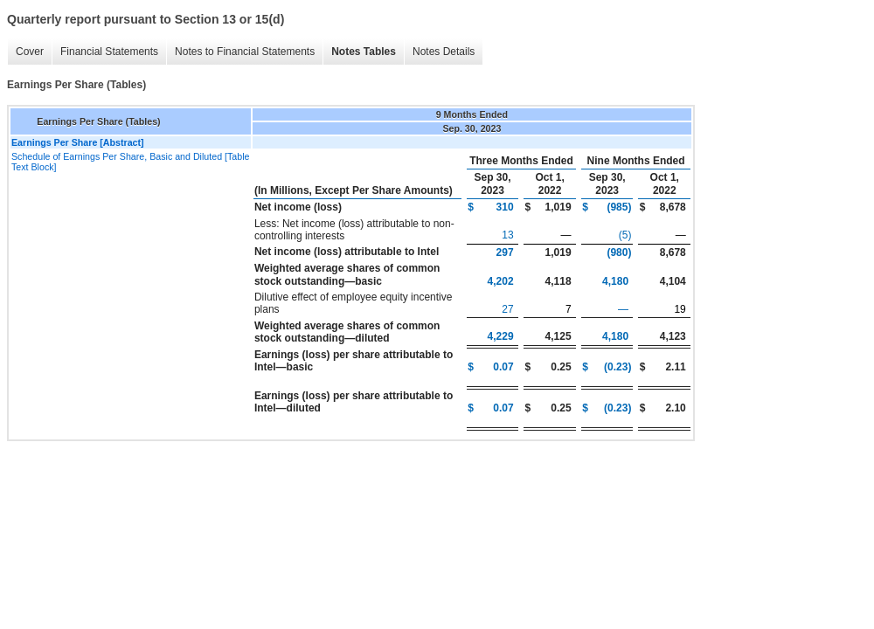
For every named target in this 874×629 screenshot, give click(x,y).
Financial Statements (109, 51)
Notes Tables (363, 51)
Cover (30, 51)
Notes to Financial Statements (245, 51)
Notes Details (444, 51)
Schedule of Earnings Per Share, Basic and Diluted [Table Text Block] (130, 161)
